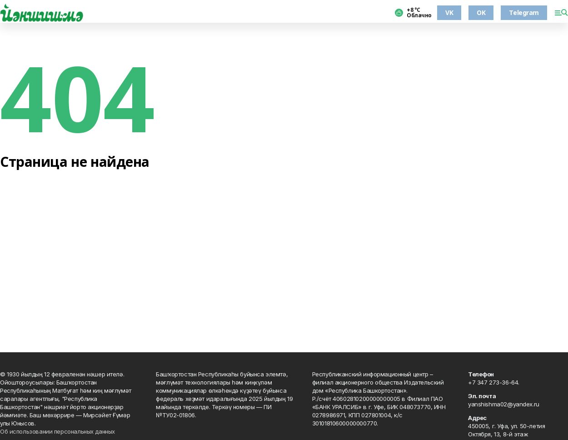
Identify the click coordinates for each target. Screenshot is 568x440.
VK (449, 12)
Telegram (524, 12)
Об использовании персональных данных (57, 431)
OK (481, 12)
